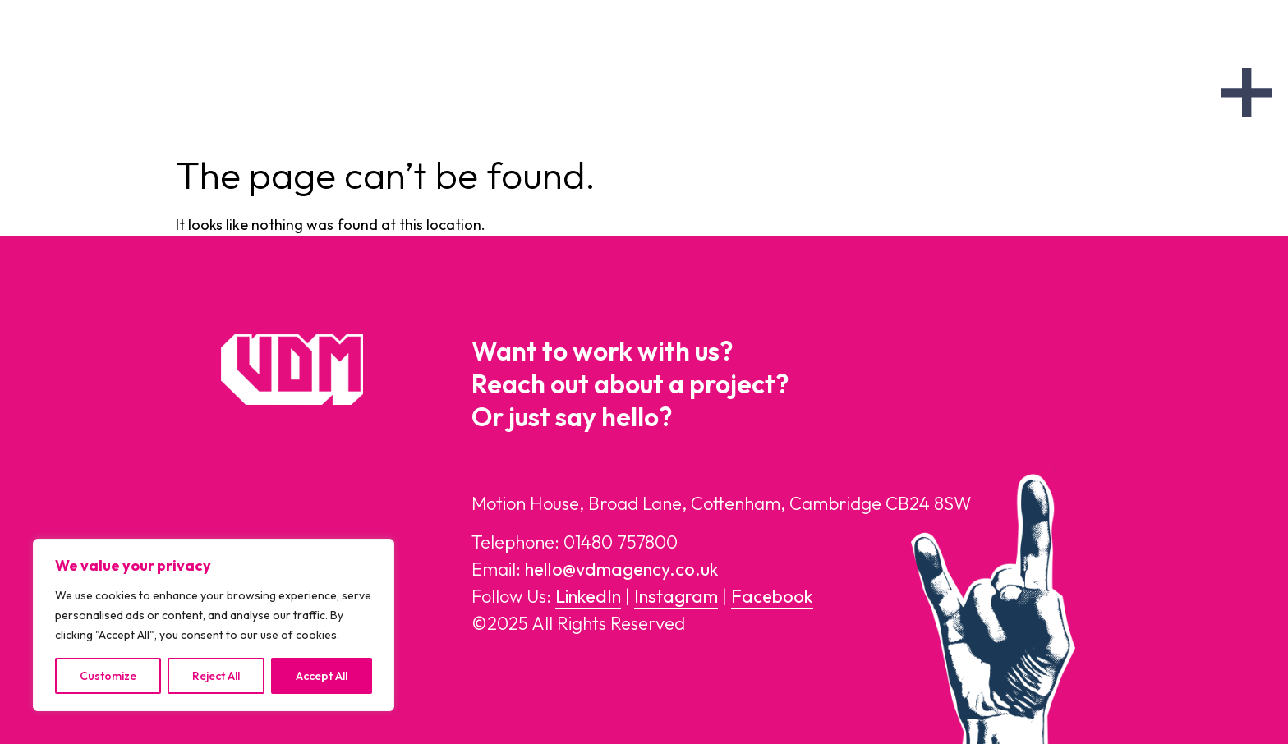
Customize (108, 675)
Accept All (321, 675)
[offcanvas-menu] (1246, 93)
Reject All (216, 675)
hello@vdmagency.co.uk (622, 569)
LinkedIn (588, 596)
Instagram (676, 596)
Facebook (772, 596)
